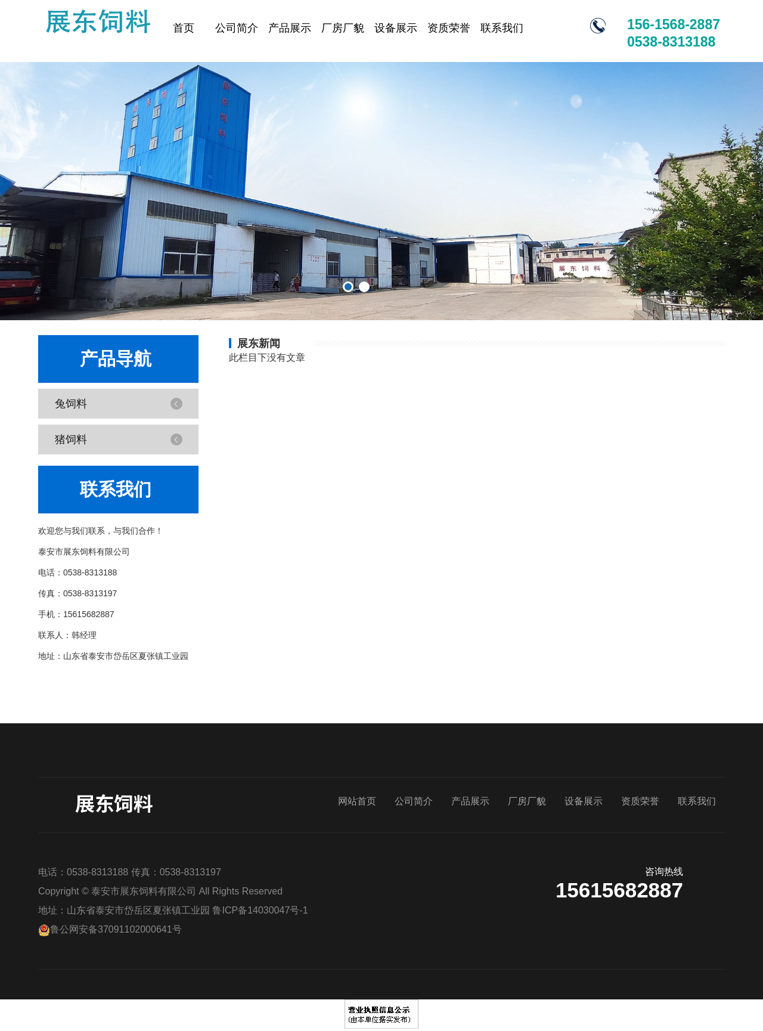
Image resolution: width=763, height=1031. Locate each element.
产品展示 (290, 28)
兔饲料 (69, 403)
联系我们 (502, 28)
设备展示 (396, 28)
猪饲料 (69, 439)
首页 (183, 28)
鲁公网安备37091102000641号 (110, 929)
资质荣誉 (449, 28)
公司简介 (237, 28)
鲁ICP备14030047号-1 (260, 910)
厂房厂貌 (343, 28)
